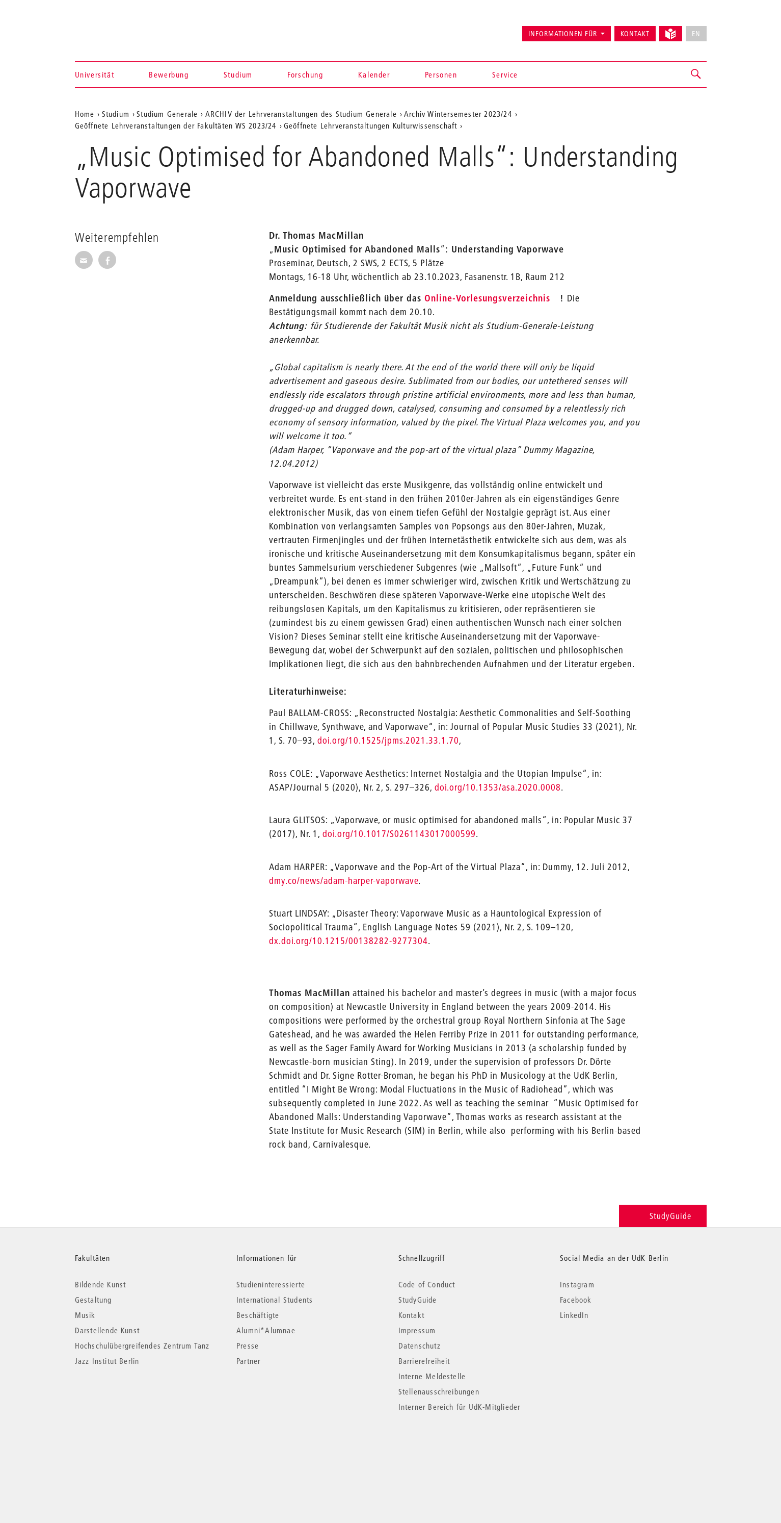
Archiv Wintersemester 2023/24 (458, 114)
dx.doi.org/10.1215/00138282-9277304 (348, 941)
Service (505, 74)
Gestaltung (93, 1299)
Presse (247, 1345)
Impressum (417, 1330)
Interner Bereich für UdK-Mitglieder (459, 1407)
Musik (85, 1315)
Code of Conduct (426, 1284)
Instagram (577, 1284)
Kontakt (635, 33)
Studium (238, 74)
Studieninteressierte (270, 1284)
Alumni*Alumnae (265, 1330)
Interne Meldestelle (432, 1376)
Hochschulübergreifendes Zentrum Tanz (142, 1345)
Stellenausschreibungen (438, 1391)
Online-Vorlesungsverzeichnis (487, 298)
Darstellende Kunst (107, 1330)
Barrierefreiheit (424, 1361)
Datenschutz (419, 1345)
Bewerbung (168, 74)
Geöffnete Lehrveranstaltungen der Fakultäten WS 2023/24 (176, 125)
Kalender (374, 74)
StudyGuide (662, 1215)
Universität (95, 74)
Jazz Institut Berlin (107, 1361)
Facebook (576, 1299)
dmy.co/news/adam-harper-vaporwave (343, 880)
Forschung (305, 74)
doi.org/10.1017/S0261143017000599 (399, 834)
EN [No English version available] (696, 33)
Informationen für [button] (562, 33)
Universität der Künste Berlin (115, 29)
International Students (274, 1299)
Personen (441, 74)
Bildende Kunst (100, 1284)
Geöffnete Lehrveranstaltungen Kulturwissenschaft (370, 125)
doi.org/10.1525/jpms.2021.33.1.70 (388, 740)
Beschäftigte (257, 1315)
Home (85, 114)
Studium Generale (167, 114)
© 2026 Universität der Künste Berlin (128, 1450)
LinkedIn (574, 1315)
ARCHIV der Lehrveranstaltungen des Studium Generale (301, 114)
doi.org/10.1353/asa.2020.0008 (498, 787)
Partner (248, 1361)
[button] (696, 74)
